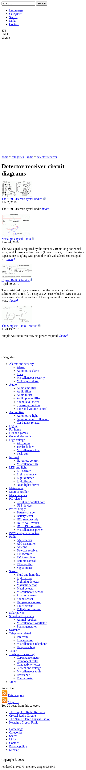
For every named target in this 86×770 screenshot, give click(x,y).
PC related (15, 498)
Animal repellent (27, 619)
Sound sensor (25, 598)
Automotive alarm (28, 370)
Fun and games (18, 433)
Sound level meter (28, 401)
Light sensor (24, 578)
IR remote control (28, 460)
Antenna (22, 547)
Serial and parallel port (31, 502)
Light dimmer (25, 477)
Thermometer (25, 678)
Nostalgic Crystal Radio (18, 238)
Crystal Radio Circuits (17, 280)
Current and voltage (29, 668)
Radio (12, 536)
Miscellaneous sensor (30, 592)
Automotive (16, 412)
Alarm (21, 367)
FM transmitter (26, 557)
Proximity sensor (27, 595)
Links (12, 20)
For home (15, 429)
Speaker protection (28, 405)
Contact (14, 24)
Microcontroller (18, 491)
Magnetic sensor (27, 585)
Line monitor (25, 640)
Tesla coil (23, 453)
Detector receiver (27, 550)
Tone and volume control (32, 408)
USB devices (25, 505)
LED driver (24, 471)
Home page (16, 10)
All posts (10, 702)
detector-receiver (47, 157)
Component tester (27, 661)
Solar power (16, 612)
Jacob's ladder (25, 446)
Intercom (22, 636)
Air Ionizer (23, 443)
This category (13, 695)
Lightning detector (28, 581)
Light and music (27, 474)
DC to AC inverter (28, 522)
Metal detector (26, 588)
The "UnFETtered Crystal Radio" (24, 198)
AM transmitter (26, 543)
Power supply (17, 509)
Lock (20, 374)
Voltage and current (29, 609)
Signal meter (24, 567)
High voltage (17, 439)
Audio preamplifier (28, 398)
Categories (15, 13)
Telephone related (20, 633)
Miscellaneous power (30, 529)
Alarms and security (21, 363)
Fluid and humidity (28, 574)
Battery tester (25, 515)
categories (17, 157)
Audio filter (24, 391)
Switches (14, 630)
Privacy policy (18, 746)
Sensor (13, 571)
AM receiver (24, 540)
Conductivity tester (28, 664)
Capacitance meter (28, 657)
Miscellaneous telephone (32, 643)
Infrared (14, 457)
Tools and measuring (22, 654)
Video (12, 681)
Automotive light (27, 415)
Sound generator (27, 626)
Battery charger (26, 512)
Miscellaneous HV (28, 450)
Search (13, 17)
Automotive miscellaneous (33, 419)
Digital (13, 426)
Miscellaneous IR (27, 464)
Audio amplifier (26, 388)
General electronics (21, 436)
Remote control (26, 560)
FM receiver (24, 554)
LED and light (18, 467)
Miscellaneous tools (29, 671)
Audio (13, 384)
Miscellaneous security (31, 377)
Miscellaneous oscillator (32, 623)
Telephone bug (26, 647)
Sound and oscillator (21, 616)
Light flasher (24, 481)
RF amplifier (24, 564)
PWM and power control (24, 533)
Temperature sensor (29, 602)
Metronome (16, 488)
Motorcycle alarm (28, 381)
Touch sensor (25, 605)
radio (30, 157)
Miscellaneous (18, 495)
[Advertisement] (17, 97)
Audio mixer (24, 395)
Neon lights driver (28, 484)
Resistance (23, 674)
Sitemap (14, 749)
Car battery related (28, 422)
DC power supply (27, 519)
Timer (13, 650)
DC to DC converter (29, 526)
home (5, 157)
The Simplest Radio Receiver (21, 325)
